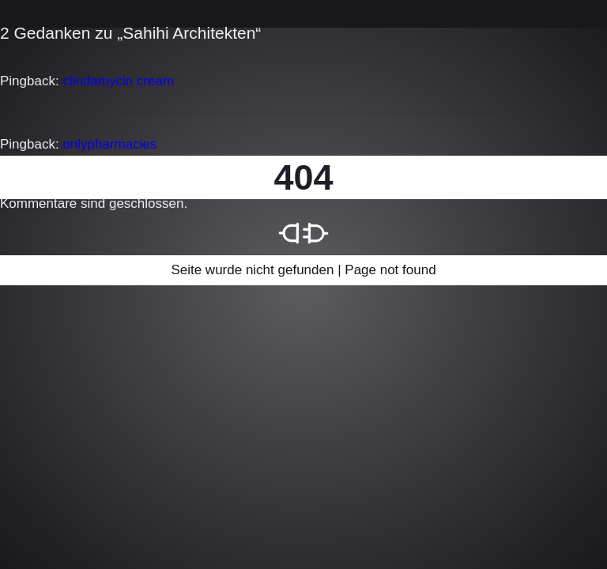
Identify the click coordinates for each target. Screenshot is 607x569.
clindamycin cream (118, 81)
